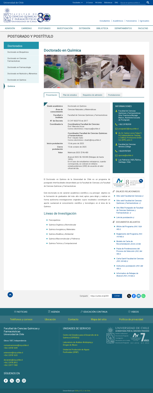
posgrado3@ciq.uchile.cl (128, 129)
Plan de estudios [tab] (70, 95)
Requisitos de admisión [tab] (92, 95)
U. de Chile (86, 391)
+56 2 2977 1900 (11, 365)
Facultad (143, 28)
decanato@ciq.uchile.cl (13, 360)
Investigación (64, 28)
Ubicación (50, 319)
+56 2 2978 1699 (11, 348)
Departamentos (123, 28)
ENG (116, 3)
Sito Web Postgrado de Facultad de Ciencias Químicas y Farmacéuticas (129, 210)
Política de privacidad (131, 319)
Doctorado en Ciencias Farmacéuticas (17, 59)
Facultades (76, 3)
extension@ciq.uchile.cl (13, 352)
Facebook (133, 296)
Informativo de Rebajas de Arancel (127, 274)
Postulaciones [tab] (114, 95)
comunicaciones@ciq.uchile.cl (16, 345)
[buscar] (131, 2)
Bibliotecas (108, 3)
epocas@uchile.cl (125, 155)
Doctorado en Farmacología (19, 67)
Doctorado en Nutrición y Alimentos (22, 73)
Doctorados (15, 46)
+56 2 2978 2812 (11, 362)
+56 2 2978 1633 (11, 355)
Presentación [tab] (51, 95)
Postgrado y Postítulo (30, 36)
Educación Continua (94, 311)
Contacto (73, 319)
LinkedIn (138, 296)
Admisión (10, 28)
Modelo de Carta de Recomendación (128, 242)
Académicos (118, 21)
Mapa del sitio (99, 319)
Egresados (144, 21)
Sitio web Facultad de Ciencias (129, 196)
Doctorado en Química (17, 80)
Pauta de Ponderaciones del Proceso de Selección (129, 251)
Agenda (54, 311)
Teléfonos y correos (21, 319)
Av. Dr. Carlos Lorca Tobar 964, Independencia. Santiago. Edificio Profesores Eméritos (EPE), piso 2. (130, 136)
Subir (10, 294)
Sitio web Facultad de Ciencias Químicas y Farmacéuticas (129, 201)
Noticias (20, 311)
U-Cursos (89, 3)
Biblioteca (102, 28)
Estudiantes (105, 21)
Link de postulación (124, 217)
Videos (133, 311)
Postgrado (44, 28)
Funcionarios (131, 21)
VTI (81, 391)
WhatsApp (143, 296)
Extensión (84, 28)
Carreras (26, 28)
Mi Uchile (98, 3)
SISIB (76, 391)
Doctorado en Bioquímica (18, 52)
